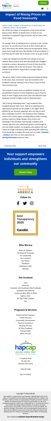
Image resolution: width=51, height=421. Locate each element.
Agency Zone (25, 296)
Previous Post (9, 146)
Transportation (25, 331)
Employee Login (26, 266)
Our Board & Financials (25, 253)
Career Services (25, 318)
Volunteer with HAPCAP (25, 291)
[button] (43, 3)
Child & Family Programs (25, 315)
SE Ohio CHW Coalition (25, 298)
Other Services (25, 333)
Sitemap (25, 269)
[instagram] (32, 203)
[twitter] (26, 203)
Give (25, 301)
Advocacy (7, 28)
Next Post (43, 146)
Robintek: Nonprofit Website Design (31, 417)
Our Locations (25, 258)
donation (45, 132)
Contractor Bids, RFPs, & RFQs (25, 293)
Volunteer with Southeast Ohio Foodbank (25, 288)
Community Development (25, 320)
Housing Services (25, 326)
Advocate (25, 285)
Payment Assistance (25, 323)
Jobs (25, 283)
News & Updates (25, 250)
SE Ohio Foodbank (25, 328)
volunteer (6, 135)
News (13, 28)
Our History (25, 261)
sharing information (9, 138)
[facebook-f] (19, 203)
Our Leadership (25, 256)
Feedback (25, 263)
